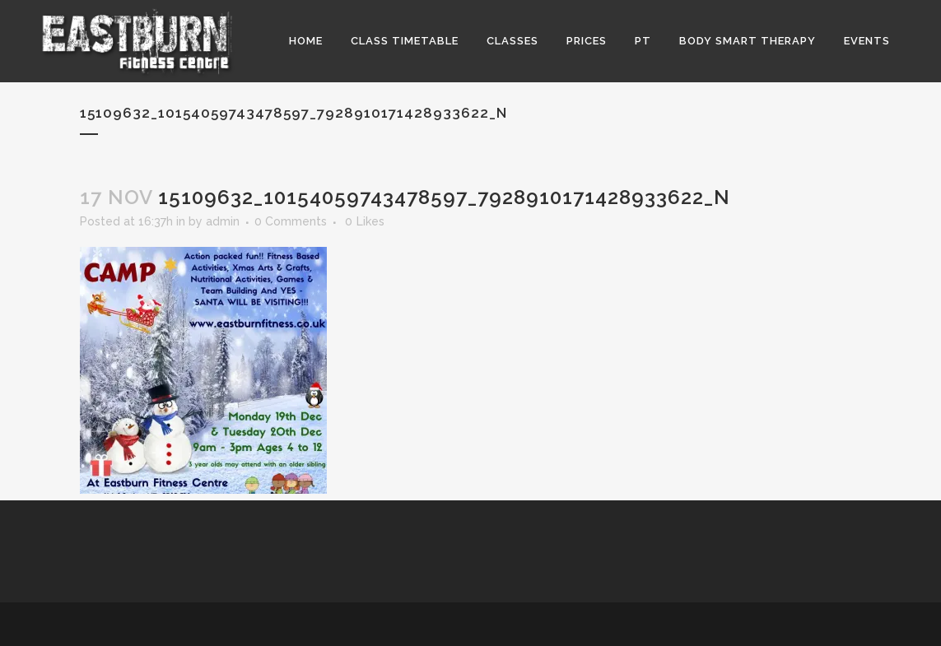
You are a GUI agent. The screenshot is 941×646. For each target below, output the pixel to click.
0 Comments (290, 221)
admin (223, 221)
